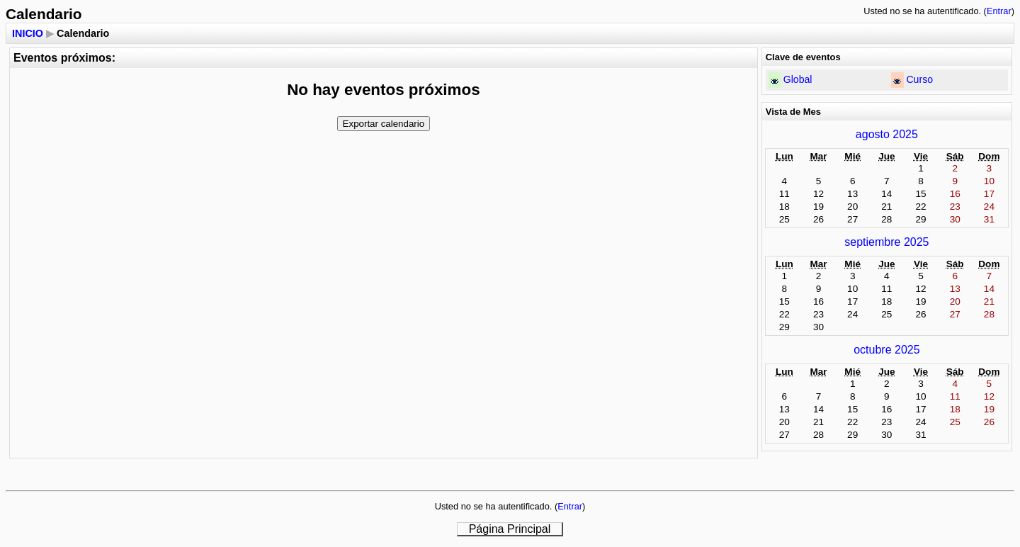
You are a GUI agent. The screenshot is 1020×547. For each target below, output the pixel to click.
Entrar (999, 11)
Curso (919, 79)
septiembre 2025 (886, 242)
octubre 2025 (886, 350)
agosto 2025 (887, 134)
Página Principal (510, 529)
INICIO (27, 33)
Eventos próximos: (64, 58)
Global (797, 79)
